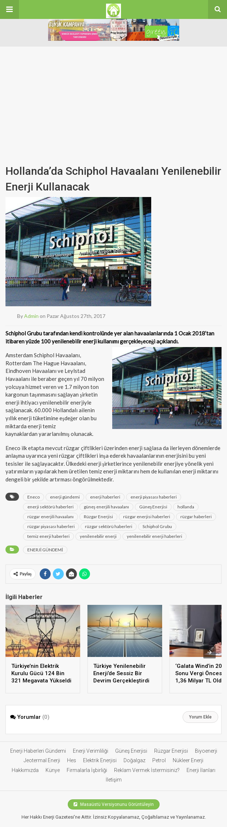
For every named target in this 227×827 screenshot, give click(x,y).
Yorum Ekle (200, 717)
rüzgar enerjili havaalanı (50, 516)
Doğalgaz (134, 760)
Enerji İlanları (201, 770)
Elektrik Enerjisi (100, 760)
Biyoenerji (206, 751)
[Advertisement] (113, 98)
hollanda (185, 506)
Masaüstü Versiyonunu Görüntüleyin (114, 804)
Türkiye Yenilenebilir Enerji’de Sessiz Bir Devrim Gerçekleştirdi (121, 673)
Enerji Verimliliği (90, 751)
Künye (53, 770)
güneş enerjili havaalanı (106, 506)
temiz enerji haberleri (48, 536)
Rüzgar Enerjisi (98, 516)
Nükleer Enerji (188, 760)
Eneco (33, 497)
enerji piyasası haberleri (153, 497)
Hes (71, 760)
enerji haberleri (105, 497)
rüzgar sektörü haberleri (108, 526)
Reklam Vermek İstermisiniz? (147, 770)
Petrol (159, 760)
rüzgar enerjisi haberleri (146, 516)
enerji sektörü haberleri (50, 506)
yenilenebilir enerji (98, 536)
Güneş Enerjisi (153, 506)
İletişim (114, 780)
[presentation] (209, 652)
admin (31, 316)
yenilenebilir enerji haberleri (154, 536)
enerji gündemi (65, 497)
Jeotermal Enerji (42, 760)
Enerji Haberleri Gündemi (38, 751)
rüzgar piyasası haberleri (51, 526)
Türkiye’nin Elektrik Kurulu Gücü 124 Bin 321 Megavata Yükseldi (41, 673)
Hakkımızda (25, 770)
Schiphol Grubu (157, 526)
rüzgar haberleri (196, 516)
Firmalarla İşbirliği (87, 770)
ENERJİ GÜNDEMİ (45, 549)
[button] (9, 9)
